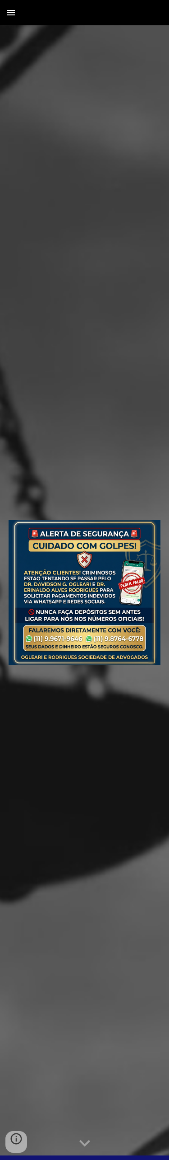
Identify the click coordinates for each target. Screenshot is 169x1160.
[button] (11, 12)
